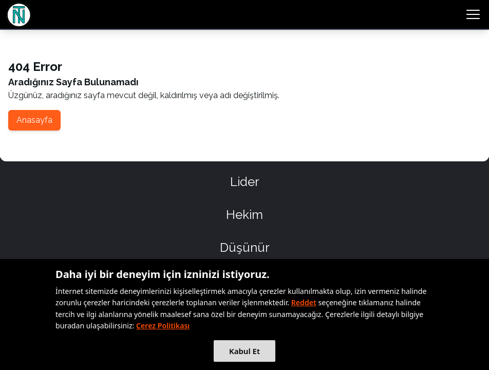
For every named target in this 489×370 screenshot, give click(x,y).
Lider (244, 181)
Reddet (303, 302)
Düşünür (245, 247)
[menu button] (473, 14)
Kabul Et (244, 351)
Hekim (244, 214)
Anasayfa (34, 120)
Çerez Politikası (163, 325)
